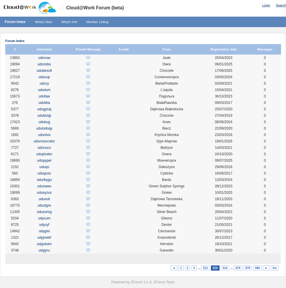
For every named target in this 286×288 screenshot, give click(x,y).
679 (247, 268)
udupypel (44, 160)
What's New (43, 22)
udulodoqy (44, 128)
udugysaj (44, 109)
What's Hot (69, 22)
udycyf (44, 225)
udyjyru (44, 250)
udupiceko (44, 154)
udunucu (44, 148)
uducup (44, 77)
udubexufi (44, 71)
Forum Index (15, 22)
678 (238, 268)
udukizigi (44, 116)
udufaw (44, 96)
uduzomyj (44, 212)
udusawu (44, 186)
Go (275, 268)
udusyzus (44, 193)
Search (281, 5)
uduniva (44, 135)
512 (205, 268)
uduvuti (44, 199)
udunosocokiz (44, 141)
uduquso (44, 173)
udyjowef (44, 237)
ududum (44, 90)
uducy (44, 83)
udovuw (44, 58)
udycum (44, 218)
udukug (44, 122)
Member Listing (97, 22)
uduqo (44, 167)
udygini (44, 231)
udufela (44, 103)
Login (266, 5)
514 (224, 268)
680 (257, 268)
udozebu (44, 64)
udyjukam (44, 244)
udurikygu (44, 180)
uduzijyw (44, 205)
